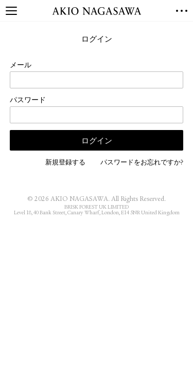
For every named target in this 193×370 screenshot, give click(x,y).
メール (20, 65)
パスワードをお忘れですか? (141, 163)
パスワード (28, 100)
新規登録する (65, 163)
